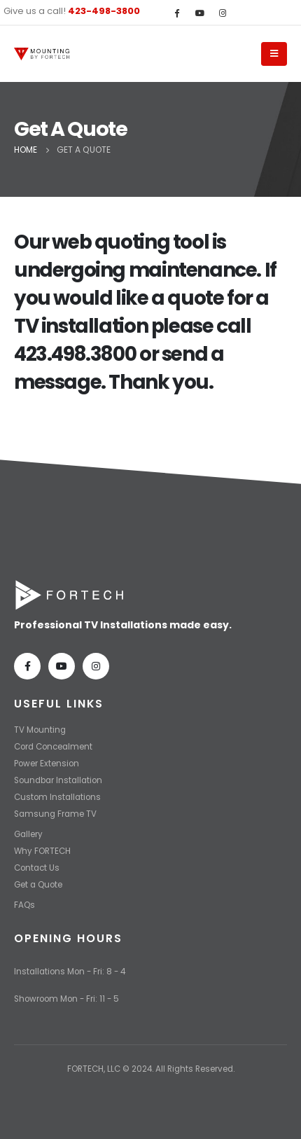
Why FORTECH (42, 851)
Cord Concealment (53, 746)
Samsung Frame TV (55, 814)
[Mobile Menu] (274, 54)
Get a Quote (38, 884)
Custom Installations (57, 797)
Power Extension (46, 763)
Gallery (28, 834)
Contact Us (36, 868)
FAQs (24, 905)
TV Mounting (40, 730)
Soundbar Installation (58, 780)
